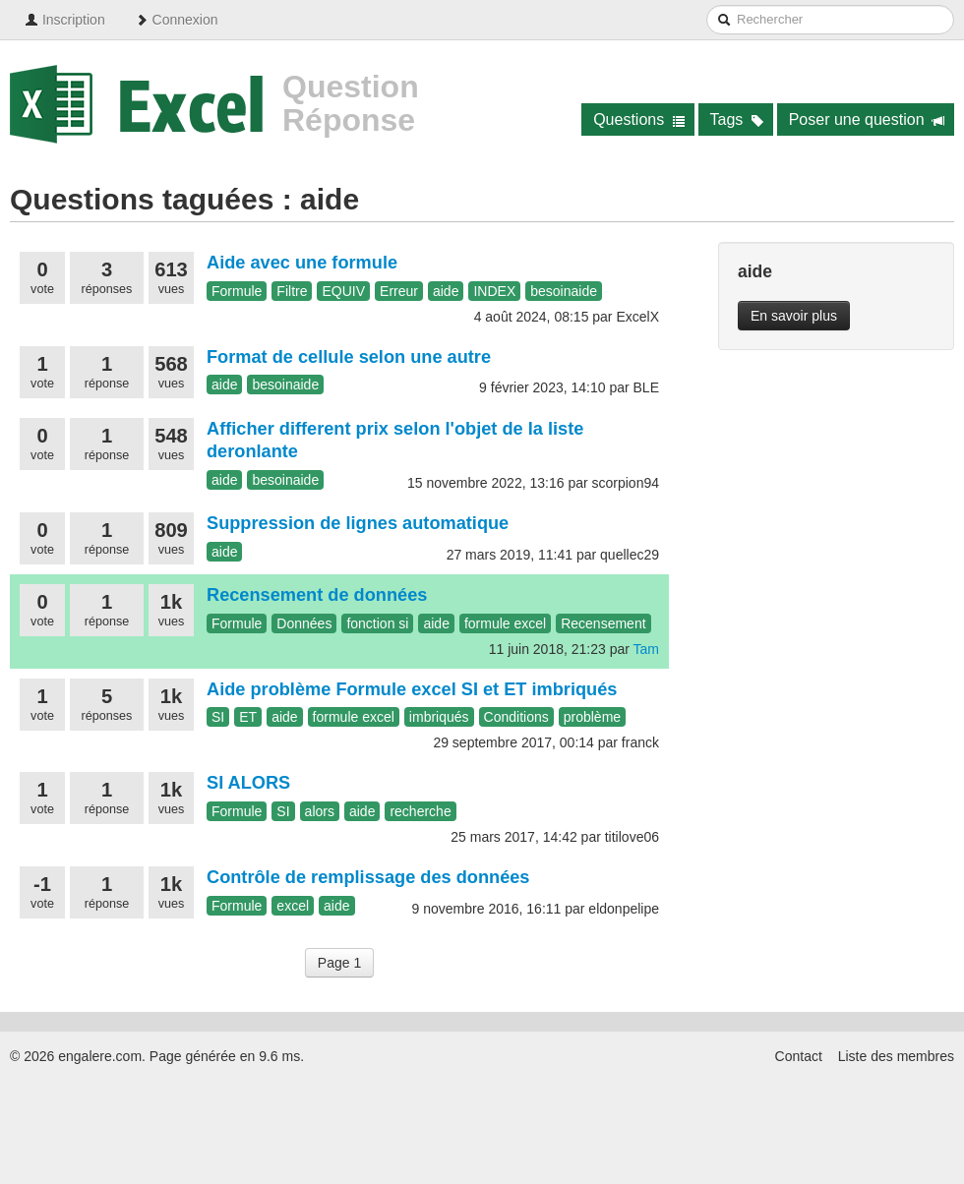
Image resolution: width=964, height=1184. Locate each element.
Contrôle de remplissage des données (368, 877)
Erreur (399, 291)
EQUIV (343, 291)
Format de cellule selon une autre (349, 357)
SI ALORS (248, 783)
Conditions (516, 717)
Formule (236, 291)
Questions (639, 119)
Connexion (176, 20)
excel (292, 906)
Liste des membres (896, 1056)
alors (319, 811)
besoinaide (563, 291)
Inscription (65, 20)
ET (248, 717)
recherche (420, 811)
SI (217, 717)
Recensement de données (317, 595)
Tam (646, 649)
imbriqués (439, 717)
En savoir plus (794, 316)
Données (303, 623)
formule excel (505, 623)
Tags (737, 119)
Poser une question (867, 119)
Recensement (603, 623)
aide (445, 291)
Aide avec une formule (302, 262)
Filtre (291, 291)
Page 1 (339, 963)
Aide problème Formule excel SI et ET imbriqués (412, 689)
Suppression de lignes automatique (358, 523)
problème (592, 717)
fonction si (377, 623)
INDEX (494, 291)
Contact (798, 1056)
